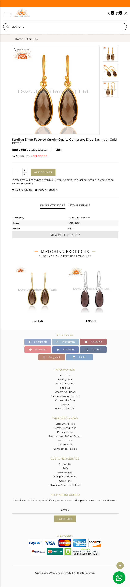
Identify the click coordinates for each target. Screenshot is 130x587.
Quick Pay (65, 480)
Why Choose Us (65, 383)
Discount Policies (65, 423)
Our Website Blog (65, 400)
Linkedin (65, 349)
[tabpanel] (38, 295)
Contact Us (65, 464)
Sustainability (65, 444)
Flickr (79, 357)
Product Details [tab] (52, 205)
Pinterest (38, 349)
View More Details (65, 234)
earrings (32, 38)
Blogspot (51, 357)
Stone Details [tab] (80, 205)
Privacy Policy (65, 432)
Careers (65, 404)
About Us (65, 375)
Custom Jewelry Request (65, 396)
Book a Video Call (65, 408)
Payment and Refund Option (65, 436)
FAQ (65, 468)
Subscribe (65, 518)
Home (19, 38)
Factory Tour (65, 379)
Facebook (38, 341)
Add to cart (43, 172)
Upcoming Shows (65, 391)
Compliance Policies (65, 448)
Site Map (65, 387)
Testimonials (65, 440)
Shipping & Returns (65, 476)
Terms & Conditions (65, 427)
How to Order (65, 472)
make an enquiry (46, 189)
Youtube (93, 341)
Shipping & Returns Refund (65, 485)
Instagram (65, 341)
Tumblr (93, 349)
